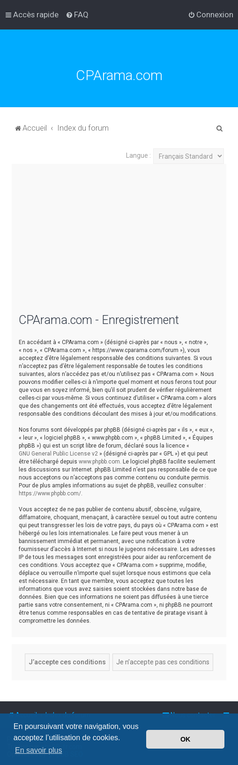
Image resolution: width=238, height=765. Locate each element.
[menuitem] (77, 14)
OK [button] (185, 739)
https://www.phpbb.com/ (50, 493)
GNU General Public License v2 (58, 453)
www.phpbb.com (99, 461)
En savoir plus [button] (38, 750)
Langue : (138, 155)
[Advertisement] (119, 243)
